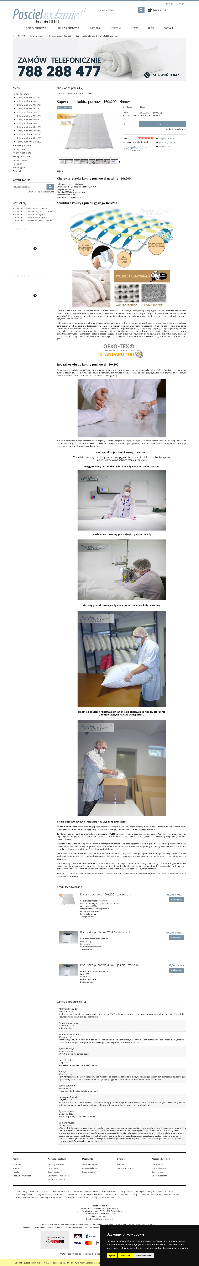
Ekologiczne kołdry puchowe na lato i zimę (154, 1191)
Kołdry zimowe (20, 160)
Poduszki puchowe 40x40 (66, 1194)
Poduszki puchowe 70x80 (117, 1194)
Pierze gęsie (19, 167)
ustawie (75, 876)
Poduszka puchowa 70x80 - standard (31, 208)
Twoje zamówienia (90, 1164)
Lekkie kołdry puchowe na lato (85, 1191)
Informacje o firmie (125, 1168)
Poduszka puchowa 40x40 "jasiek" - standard (34, 211)
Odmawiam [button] (125, 1255)
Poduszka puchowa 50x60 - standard (31, 217)
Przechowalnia (88, 1172)
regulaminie (61, 876)
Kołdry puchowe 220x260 (29, 138)
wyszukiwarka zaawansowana (41, 191)
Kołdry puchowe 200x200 (29, 123)
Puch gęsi (17, 163)
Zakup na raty (54, 1168)
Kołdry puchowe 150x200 (29, 105)
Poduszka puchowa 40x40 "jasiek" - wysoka (33, 220)
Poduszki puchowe (22, 145)
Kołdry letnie (19, 149)
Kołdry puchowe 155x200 (29, 108)
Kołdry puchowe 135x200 (29, 97)
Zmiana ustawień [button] (143, 1255)
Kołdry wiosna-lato (22, 152)
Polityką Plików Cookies (82, 1262)
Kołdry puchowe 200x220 (29, 127)
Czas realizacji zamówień (58, 1175)
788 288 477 (103, 1216)
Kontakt (120, 1164)
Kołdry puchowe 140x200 (29, 101)
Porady (16, 1168)
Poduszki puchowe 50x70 (92, 1194)
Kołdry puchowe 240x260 (29, 141)
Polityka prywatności (22, 1175)
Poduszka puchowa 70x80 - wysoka (30, 214)
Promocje (17, 171)
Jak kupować (18, 1164)
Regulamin (17, 1172)
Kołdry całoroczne (21, 156)
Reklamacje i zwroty (56, 1179)
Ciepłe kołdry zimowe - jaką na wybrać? (33, 1191)
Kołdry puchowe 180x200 (29, 119)
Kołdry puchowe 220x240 (29, 134)
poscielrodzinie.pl (152, 1224)
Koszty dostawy (54, 1172)
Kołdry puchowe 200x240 (29, 130)
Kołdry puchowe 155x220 (29, 116)
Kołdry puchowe (21, 93)
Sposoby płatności (56, 1164)
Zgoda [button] (112, 1255)
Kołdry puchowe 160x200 (29, 112)
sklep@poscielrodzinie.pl (102, 1219)
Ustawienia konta (89, 1168)
